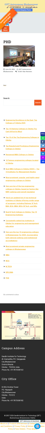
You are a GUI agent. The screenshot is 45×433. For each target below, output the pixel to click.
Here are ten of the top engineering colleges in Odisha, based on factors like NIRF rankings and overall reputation (22, 189)
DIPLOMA (9, 272)
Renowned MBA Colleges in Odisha (20, 155)
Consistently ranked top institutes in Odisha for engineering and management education (22, 223)
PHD (7, 278)
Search (6, 98)
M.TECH (9, 267)
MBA (7, 255)
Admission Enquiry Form (21, 10)
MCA (7, 261)
